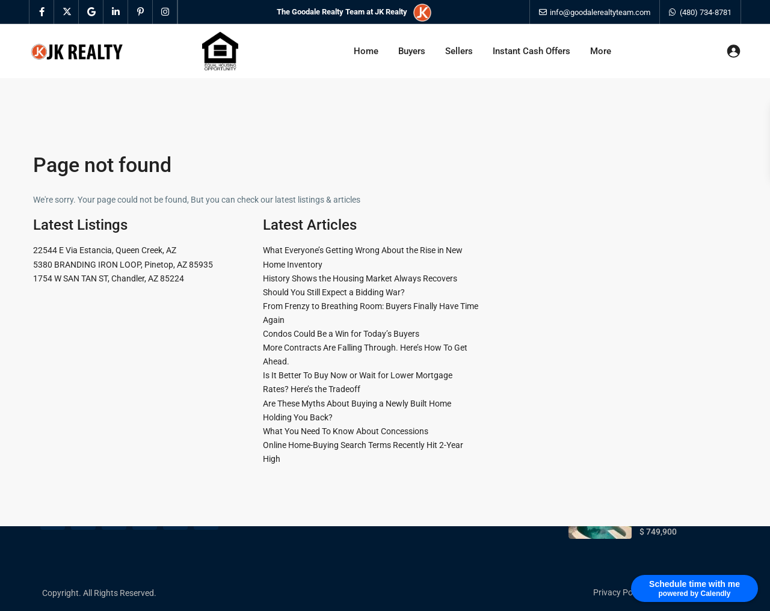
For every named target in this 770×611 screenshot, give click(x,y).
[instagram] (165, 12)
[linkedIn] (115, 12)
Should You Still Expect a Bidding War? (334, 292)
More (600, 51)
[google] (91, 12)
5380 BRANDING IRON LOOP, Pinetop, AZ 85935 (123, 264)
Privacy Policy (619, 592)
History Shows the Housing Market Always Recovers (360, 278)
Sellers (459, 51)
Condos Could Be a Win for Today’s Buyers (341, 334)
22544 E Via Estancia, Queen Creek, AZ (104, 250)
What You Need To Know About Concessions (345, 431)
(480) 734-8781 (706, 12)
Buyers (411, 51)
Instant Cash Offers (531, 51)
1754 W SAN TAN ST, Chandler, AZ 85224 (108, 278)
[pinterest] (140, 12)
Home (366, 51)
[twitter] (66, 12)
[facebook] (41, 12)
